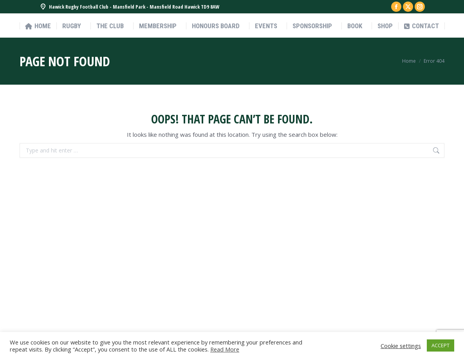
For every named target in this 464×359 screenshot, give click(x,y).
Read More (224, 349)
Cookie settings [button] (401, 345)
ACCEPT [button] (441, 345)
